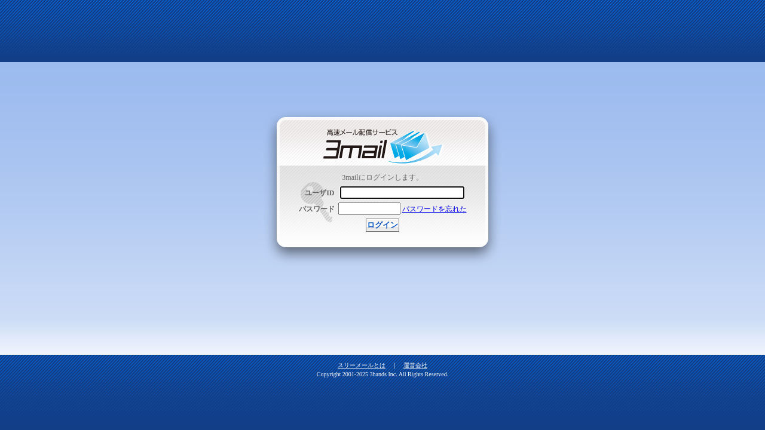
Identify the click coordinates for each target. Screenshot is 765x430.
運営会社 (415, 365)
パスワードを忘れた (434, 209)
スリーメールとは (361, 365)
